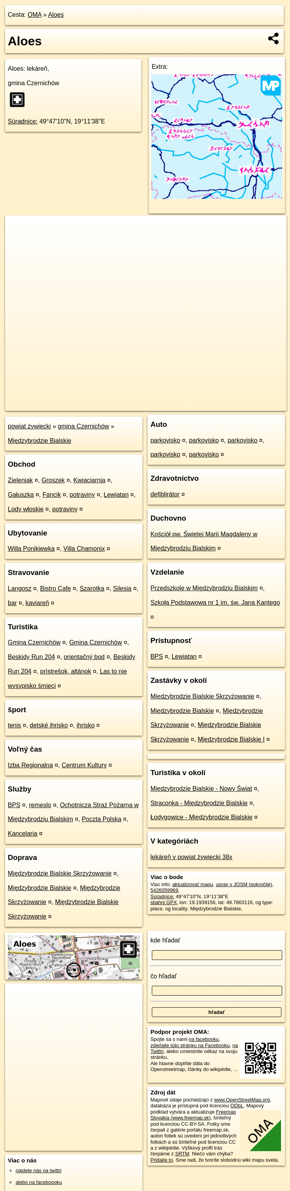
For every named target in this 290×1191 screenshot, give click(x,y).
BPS (14, 805)
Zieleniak (20, 480)
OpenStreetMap (152, 404)
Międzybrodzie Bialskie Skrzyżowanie (60, 873)
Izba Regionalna (30, 765)
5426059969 (164, 890)
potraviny (82, 494)
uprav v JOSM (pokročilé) (244, 884)
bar (12, 603)
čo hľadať (163, 976)
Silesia (122, 588)
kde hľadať (165, 940)
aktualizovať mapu (192, 884)
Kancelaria (22, 833)
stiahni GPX (163, 902)
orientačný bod (84, 657)
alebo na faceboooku (39, 1182)
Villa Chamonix (84, 548)
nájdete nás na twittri (38, 1170)
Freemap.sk (192, 404)
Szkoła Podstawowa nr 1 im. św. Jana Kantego (215, 602)
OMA (35, 14)
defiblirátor (165, 494)
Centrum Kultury (84, 765)
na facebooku (204, 1039)
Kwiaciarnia (89, 480)
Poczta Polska (101, 819)
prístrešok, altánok (65, 671)
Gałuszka (21, 494)
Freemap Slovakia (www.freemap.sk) (193, 1115)
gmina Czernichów (83, 426)
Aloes (56, 14)
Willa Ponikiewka (31, 548)
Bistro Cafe (55, 588)
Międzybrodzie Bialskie (39, 440)
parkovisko (165, 440)
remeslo (40, 805)
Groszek (53, 480)
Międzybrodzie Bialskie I (231, 739)
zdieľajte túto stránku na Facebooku (190, 1045)
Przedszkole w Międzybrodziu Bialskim (204, 588)
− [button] (18, 241)
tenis (14, 725)
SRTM (182, 1154)
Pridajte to (161, 1160)
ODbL (236, 1106)
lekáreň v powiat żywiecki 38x (191, 857)
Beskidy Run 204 (31, 657)
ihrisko (85, 725)
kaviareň (37, 603)
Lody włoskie (26, 509)
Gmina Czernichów (34, 642)
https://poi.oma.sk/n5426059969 (251, 404)
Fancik (52, 494)
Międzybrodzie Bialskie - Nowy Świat (201, 788)
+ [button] (18, 229)
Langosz (20, 588)
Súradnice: (23, 121)
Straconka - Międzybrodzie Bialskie (198, 803)
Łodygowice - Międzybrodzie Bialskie (201, 817)
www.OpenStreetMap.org (242, 1100)
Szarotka (92, 588)
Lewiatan (116, 494)
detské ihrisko (49, 725)
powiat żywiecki (29, 426)
